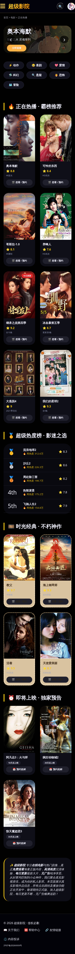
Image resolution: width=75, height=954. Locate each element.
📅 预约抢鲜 (19, 769)
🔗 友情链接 (53, 930)
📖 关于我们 (11, 930)
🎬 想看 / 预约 (19, 182)
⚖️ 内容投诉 (11, 939)
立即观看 (16, 48)
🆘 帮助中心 (32, 930)
